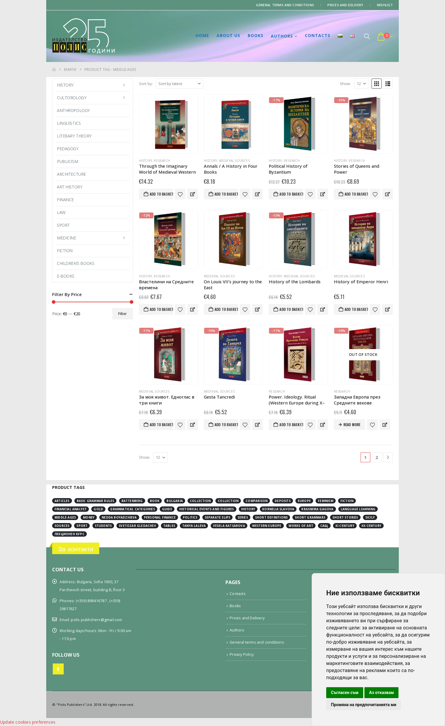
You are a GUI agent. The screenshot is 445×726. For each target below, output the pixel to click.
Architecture (71, 174)
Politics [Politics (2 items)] (190, 517)
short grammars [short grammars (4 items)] (310, 517)
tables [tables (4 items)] (169, 526)
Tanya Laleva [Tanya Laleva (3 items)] (194, 526)
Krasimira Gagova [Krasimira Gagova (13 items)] (317, 509)
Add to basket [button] (161, 193)
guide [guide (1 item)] (167, 509)
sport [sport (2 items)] (81, 526)
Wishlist (385, 5)
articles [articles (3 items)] (62, 501)
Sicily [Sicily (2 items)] (370, 517)
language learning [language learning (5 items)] (358, 509)
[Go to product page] (168, 124)
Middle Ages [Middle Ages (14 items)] (65, 517)
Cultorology (71, 97)
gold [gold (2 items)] (98, 509)
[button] (367, 36)
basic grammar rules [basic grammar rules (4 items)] (95, 501)
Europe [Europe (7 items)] (304, 501)
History (145, 161)
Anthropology (73, 110)
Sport (63, 225)
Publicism (67, 161)
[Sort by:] (179, 84)
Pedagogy (68, 148)
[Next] (388, 457)
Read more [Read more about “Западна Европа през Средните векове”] (352, 424)
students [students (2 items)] (103, 526)
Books (255, 35)
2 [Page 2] (376, 457)
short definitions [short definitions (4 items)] (271, 517)
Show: (345, 83)
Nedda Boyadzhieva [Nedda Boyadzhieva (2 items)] (119, 517)
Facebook (58, 668)
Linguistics (69, 123)
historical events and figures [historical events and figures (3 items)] (206, 509)
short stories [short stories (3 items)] (345, 517)
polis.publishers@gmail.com (96, 619)
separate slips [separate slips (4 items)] (217, 517)
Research (162, 161)
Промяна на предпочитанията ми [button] (363, 704)
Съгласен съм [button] (344, 692)
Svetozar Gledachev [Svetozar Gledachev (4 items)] (137, 526)
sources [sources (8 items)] (62, 526)
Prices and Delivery (345, 5)
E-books (65, 276)
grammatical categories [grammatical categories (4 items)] (132, 509)
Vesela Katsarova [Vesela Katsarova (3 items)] (229, 526)
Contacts (317, 35)
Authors (282, 36)
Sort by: (146, 83)
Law (61, 212)
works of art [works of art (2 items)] (301, 526)
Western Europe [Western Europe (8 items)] (266, 526)
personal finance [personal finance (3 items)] (160, 517)
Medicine (66, 238)
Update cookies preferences (27, 722)
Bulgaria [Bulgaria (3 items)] (175, 501)
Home (202, 35)
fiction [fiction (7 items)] (346, 501)
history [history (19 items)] (248, 509)
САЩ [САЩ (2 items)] (324, 526)
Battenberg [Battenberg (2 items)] (132, 501)
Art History (69, 187)
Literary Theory (74, 136)
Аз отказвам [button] (381, 692)
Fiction (65, 250)
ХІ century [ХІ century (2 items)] (344, 526)
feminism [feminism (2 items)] (325, 501)
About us (228, 35)
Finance (65, 199)
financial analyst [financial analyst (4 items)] (71, 509)
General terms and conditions (285, 5)
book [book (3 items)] (155, 501)
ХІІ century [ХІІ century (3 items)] (371, 526)
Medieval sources (234, 161)
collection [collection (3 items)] (200, 501)
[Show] (361, 84)
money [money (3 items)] (89, 517)
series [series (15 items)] (243, 517)
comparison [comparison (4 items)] (257, 501)
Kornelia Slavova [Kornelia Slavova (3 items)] (278, 509)
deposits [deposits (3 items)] (283, 501)
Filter (122, 313)
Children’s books (75, 263)
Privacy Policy (242, 654)
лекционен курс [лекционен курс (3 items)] (69, 534)
